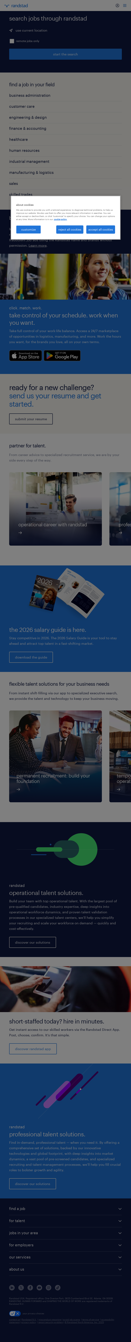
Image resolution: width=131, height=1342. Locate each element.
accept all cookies (100, 229)
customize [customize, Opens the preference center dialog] (28, 229)
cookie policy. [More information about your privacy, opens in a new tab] (60, 219)
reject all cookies (69, 229)
